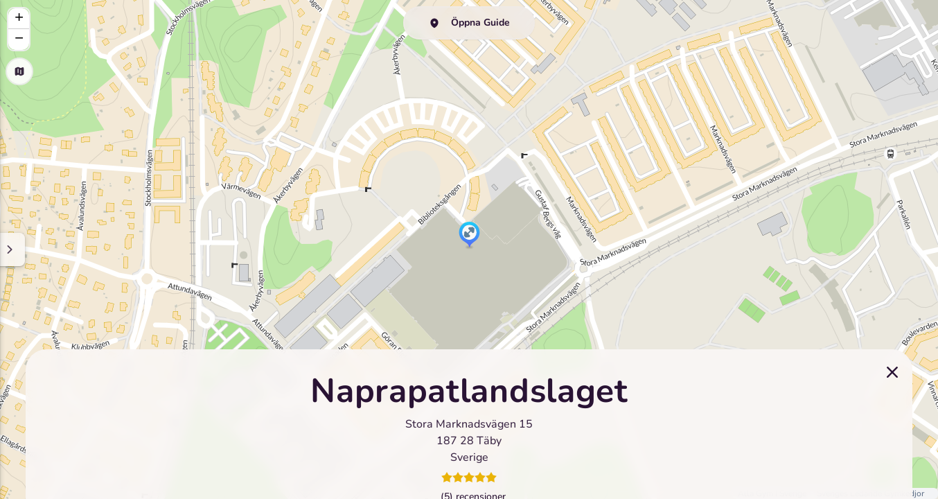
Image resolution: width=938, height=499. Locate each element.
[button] (469, 236)
